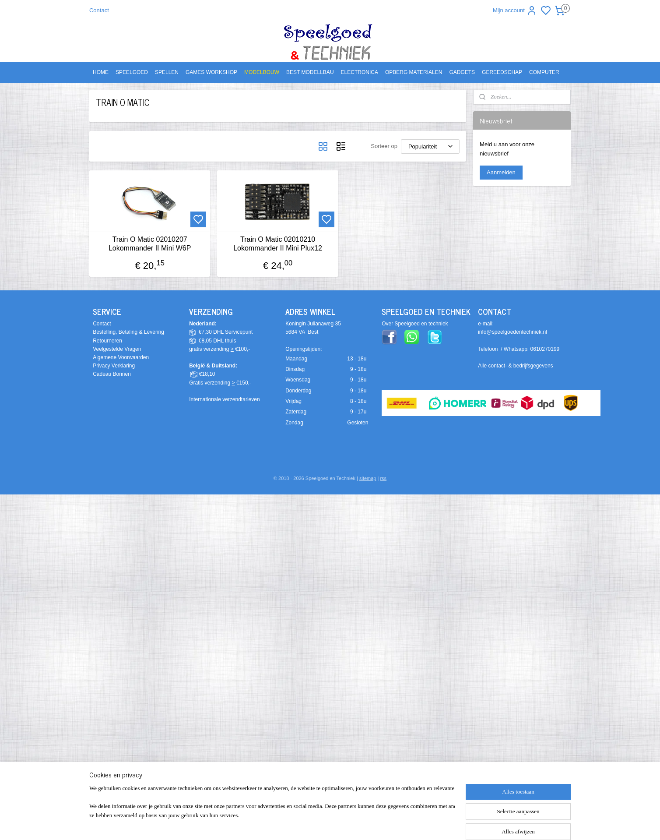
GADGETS (462, 72)
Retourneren (107, 341)
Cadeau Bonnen (112, 374)
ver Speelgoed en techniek (417, 324)
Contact (99, 10)
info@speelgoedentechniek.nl (512, 332)
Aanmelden (501, 172)
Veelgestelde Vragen (117, 349)
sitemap (367, 478)
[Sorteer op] (430, 146)
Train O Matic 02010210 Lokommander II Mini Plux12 (277, 243)
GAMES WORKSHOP (211, 72)
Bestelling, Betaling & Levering (128, 332)
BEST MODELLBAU (310, 72)
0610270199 (545, 349)
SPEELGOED (132, 72)
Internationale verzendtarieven (224, 399)
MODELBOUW (261, 72)
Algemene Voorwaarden (121, 357)
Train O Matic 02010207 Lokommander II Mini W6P (150, 243)
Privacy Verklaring (114, 366)
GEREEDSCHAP (502, 72)
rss (383, 478)
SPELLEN (167, 72)
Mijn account (515, 10)
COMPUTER (544, 72)
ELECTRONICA (359, 72)
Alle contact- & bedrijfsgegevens (515, 366)
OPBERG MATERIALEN (413, 72)
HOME (101, 72)
